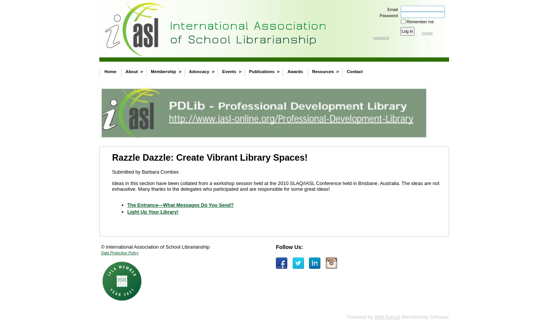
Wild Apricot (387, 317)
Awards (295, 71)
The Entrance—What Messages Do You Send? (180, 205)
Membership (163, 71)
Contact (355, 71)
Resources (323, 71)
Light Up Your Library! (153, 212)
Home (110, 71)
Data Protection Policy (120, 253)
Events (229, 71)
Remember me (420, 21)
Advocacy (199, 71)
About (132, 71)
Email (391, 9)
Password (387, 15)
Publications (262, 71)
